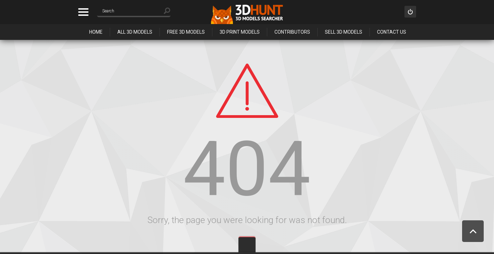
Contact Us (391, 32)
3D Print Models (240, 32)
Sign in (410, 12)
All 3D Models (134, 32)
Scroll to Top (473, 231)
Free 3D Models (186, 32)
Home (96, 32)
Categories (83, 12)
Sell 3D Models (343, 32)
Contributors (292, 32)
